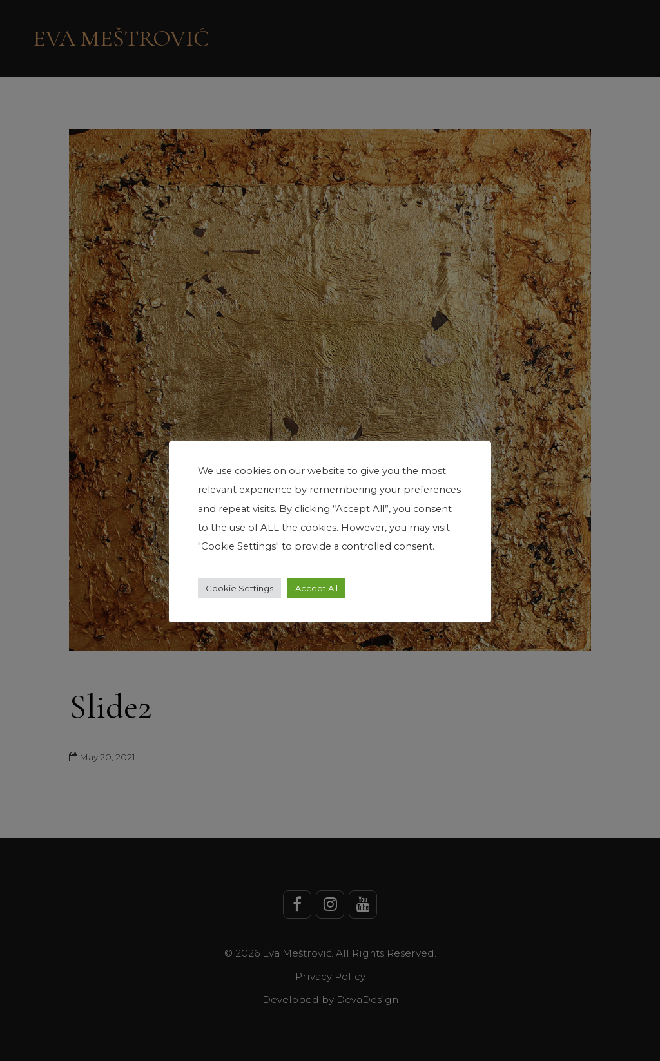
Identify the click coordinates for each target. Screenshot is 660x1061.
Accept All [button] (316, 588)
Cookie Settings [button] (239, 588)
